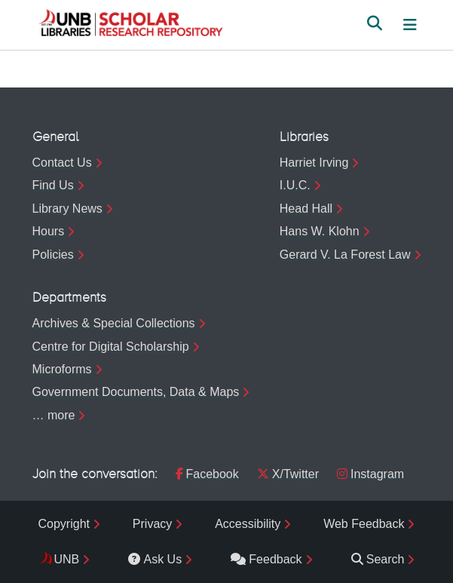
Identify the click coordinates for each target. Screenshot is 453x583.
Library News (67, 208)
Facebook (207, 474)
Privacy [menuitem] (152, 523)
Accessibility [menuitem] (247, 523)
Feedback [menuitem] (266, 559)
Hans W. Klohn (320, 231)
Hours (48, 231)
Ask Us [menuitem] (155, 559)
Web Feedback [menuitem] (363, 523)
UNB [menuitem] (67, 559)
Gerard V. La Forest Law (345, 254)
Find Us (53, 185)
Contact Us (62, 162)
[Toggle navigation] (410, 25)
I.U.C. (295, 185)
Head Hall (306, 208)
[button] (130, 25)
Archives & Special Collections (113, 323)
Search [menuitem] (378, 559)
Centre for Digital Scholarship (110, 346)
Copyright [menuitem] (64, 523)
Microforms (62, 369)
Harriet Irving (314, 162)
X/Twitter (288, 474)
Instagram (370, 474)
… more (53, 415)
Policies (53, 254)
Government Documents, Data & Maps (136, 391)
